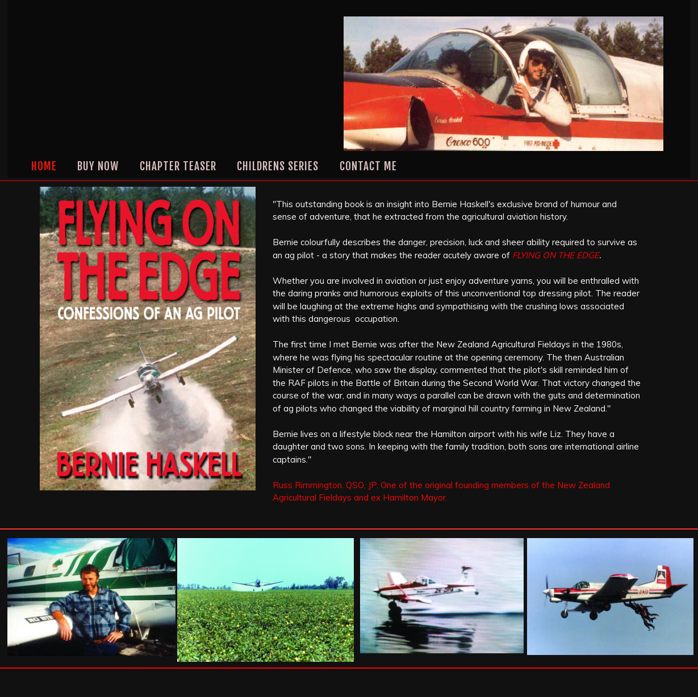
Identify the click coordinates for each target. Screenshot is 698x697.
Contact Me (368, 166)
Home (44, 166)
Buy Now (98, 166)
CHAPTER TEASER (178, 166)
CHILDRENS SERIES (278, 166)
